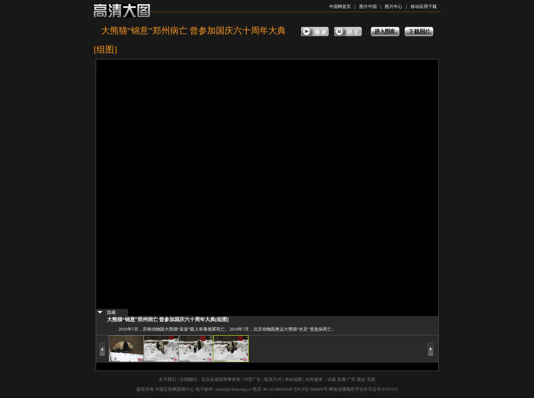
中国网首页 (340, 6)
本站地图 (293, 379)
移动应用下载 (424, 6)
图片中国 (368, 6)
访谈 (331, 379)
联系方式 (273, 379)
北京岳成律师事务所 (221, 379)
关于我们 (167, 379)
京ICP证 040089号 (310, 389)
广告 (351, 379)
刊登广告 (252, 379)
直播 (341, 379)
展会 (361, 379)
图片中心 (393, 6)
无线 (371, 379)
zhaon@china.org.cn (233, 389)
